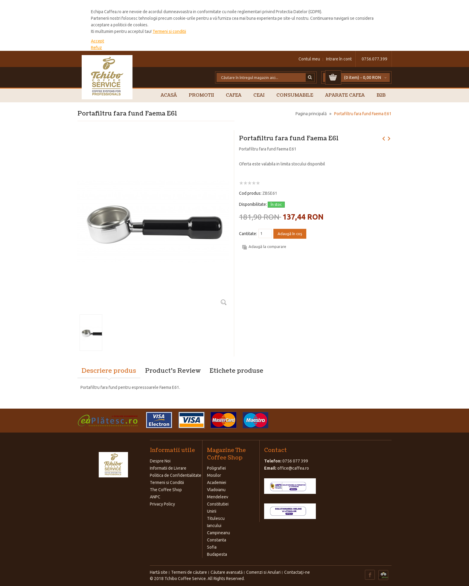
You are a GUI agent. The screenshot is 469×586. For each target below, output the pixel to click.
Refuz (96, 47)
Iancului (214, 525)
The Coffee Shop (166, 489)
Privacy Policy (162, 504)
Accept (97, 41)
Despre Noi (160, 461)
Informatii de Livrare (168, 468)
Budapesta (217, 554)
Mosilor (214, 475)
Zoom (223, 302)
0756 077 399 (295, 461)
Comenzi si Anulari (263, 572)
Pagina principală (311, 113)
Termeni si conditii (169, 31)
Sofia (212, 547)
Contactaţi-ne (297, 572)
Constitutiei (218, 504)
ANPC (155, 496)
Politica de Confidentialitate (175, 475)
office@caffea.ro (293, 468)
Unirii (211, 511)
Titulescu (216, 518)
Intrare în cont (339, 59)
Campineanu (218, 532)
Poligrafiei (216, 468)
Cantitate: (248, 233)
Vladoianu (216, 489)
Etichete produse (236, 371)
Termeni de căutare (189, 572)
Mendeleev (217, 496)
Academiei (216, 482)
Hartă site (159, 572)
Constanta (216, 540)
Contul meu (309, 59)
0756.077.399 (374, 59)
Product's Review (173, 371)
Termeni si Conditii (167, 482)
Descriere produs (109, 371)
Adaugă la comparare (267, 246)
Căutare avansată (227, 572)
